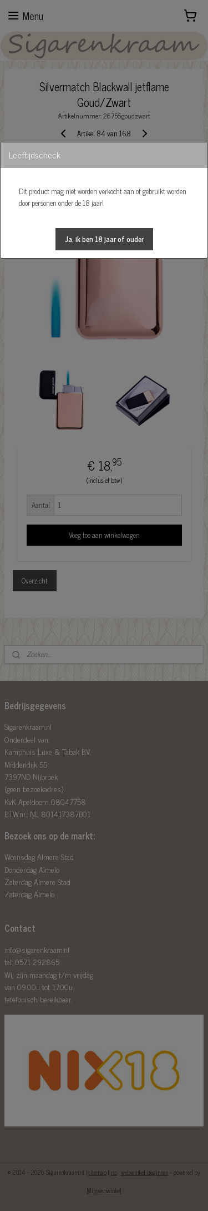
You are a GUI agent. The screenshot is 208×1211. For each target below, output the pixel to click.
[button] (104, 239)
